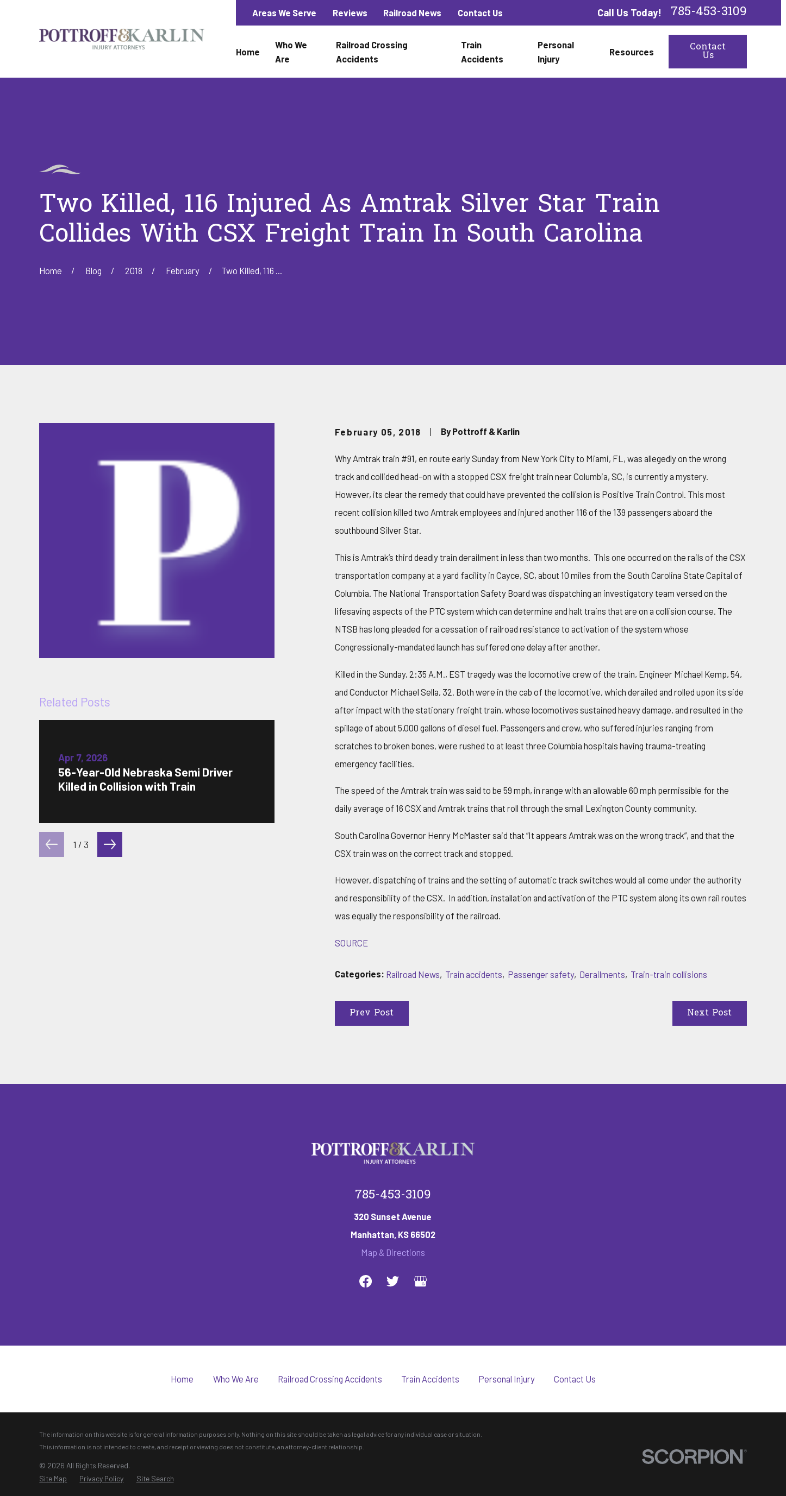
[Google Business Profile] (420, 1281)
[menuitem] (53, 1479)
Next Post (709, 1013)
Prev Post (372, 1013)
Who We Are (236, 1378)
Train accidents (473, 974)
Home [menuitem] (248, 51)
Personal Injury (506, 1378)
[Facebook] (365, 1281)
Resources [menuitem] (631, 51)
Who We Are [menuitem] (291, 51)
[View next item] (109, 844)
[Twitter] (392, 1281)
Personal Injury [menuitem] (556, 51)
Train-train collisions (669, 974)
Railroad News (412, 12)
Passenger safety (541, 974)
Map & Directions (393, 1252)
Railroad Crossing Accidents (330, 1378)
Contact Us (480, 12)
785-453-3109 (709, 13)
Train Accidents (430, 1378)
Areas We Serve (284, 12)
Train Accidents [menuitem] (482, 51)
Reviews (350, 12)
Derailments (602, 974)
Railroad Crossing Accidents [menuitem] (372, 51)
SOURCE (351, 942)
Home (182, 1378)
